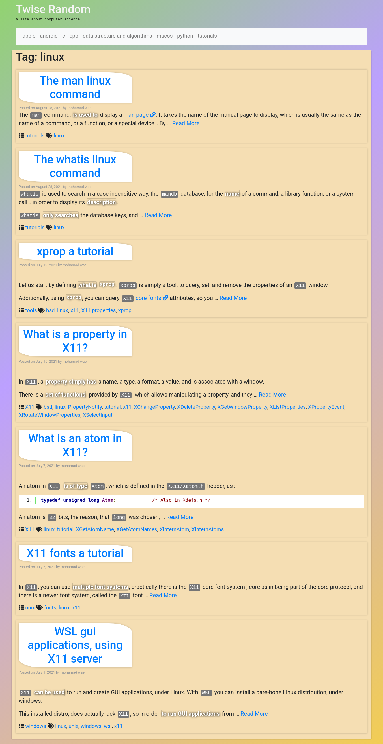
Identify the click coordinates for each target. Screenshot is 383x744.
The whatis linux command (75, 165)
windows (35, 726)
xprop (125, 310)
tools (31, 310)
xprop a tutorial (75, 251)
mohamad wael (80, 107)
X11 (30, 406)
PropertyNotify (85, 406)
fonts (50, 607)
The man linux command (75, 86)
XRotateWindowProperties (49, 414)
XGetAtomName (95, 529)
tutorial (112, 406)
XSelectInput (97, 414)
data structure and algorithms (117, 35)
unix (30, 607)
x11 (74, 310)
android (49, 35)
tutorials (207, 35)
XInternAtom (174, 529)
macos (165, 35)
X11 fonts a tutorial (75, 552)
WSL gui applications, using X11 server (75, 644)
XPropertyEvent (326, 406)
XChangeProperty (154, 406)
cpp (74, 35)
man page (140, 114)
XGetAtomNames (136, 529)
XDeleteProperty (196, 406)
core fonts (152, 297)
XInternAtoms (208, 529)
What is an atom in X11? (75, 444)
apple (29, 35)
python (185, 35)
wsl (108, 726)
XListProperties (288, 406)
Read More (185, 122)
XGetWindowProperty (242, 406)
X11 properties (98, 310)
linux (59, 135)
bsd (50, 310)
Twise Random (53, 9)
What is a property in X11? (75, 340)
